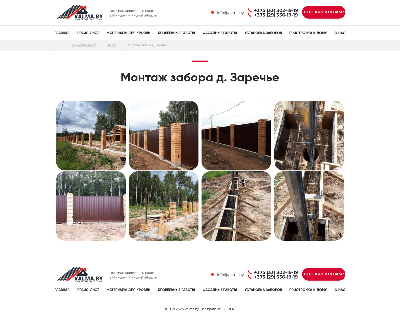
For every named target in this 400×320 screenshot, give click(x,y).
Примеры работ (84, 45)
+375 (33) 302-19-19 (276, 10)
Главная (61, 45)
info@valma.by (230, 13)
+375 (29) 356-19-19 (276, 15)
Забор (111, 45)
